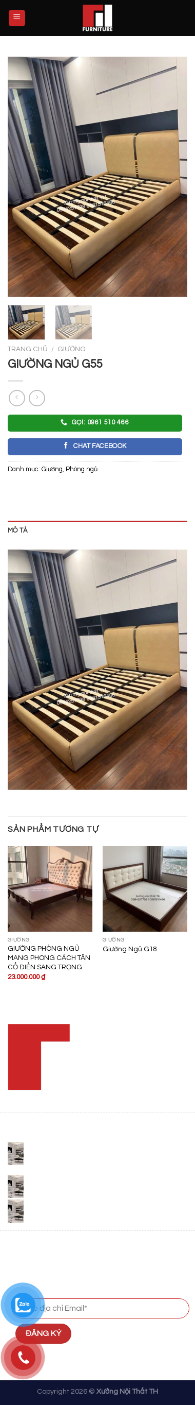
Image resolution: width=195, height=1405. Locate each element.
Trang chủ (28, 349)
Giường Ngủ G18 (130, 949)
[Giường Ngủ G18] (145, 888)
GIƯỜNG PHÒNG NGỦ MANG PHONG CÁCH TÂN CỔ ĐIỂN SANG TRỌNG (49, 957)
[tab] (97, 531)
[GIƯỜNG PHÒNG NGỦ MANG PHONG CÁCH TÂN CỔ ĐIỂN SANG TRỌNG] (50, 888)
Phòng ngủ (82, 469)
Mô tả (17, 530)
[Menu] (17, 18)
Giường (71, 349)
